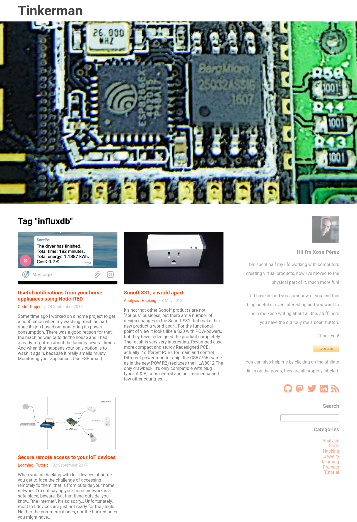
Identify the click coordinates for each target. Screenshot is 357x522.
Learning (25, 465)
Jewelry (331, 456)
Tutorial (42, 465)
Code (22, 306)
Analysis (131, 300)
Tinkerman (50, 11)
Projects (37, 306)
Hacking (149, 300)
